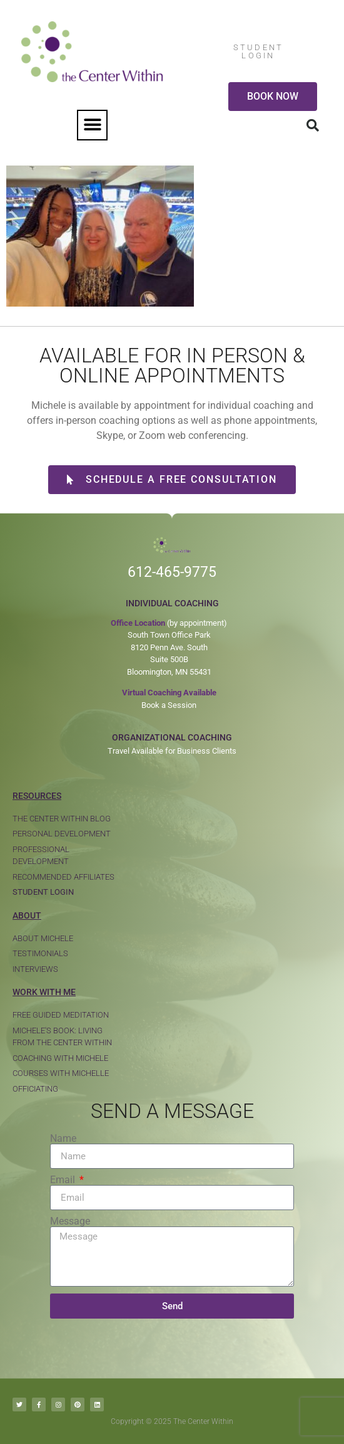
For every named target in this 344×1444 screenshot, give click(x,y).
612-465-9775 (172, 572)
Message (70, 1221)
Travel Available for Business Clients (172, 751)
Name (63, 1139)
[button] (92, 125)
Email (64, 1180)
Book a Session (168, 705)
